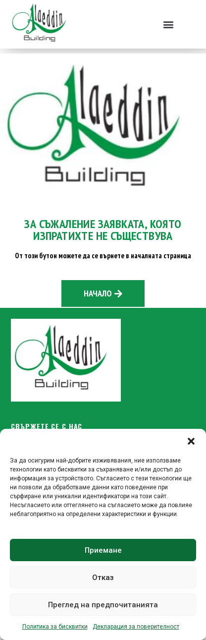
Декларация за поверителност (136, 626)
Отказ (103, 577)
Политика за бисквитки (55, 626)
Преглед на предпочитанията (103, 604)
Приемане (103, 550)
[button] (191, 441)
